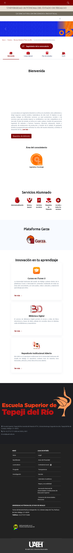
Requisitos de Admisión (21, 136)
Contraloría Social (45, 465)
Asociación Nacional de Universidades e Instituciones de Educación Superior (47, 491)
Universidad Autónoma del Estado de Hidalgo (36, 8)
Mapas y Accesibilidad (45, 484)
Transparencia (42, 469)
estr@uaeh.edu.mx (7, 434)
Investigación (17, 474)
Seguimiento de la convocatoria (38, 46)
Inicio (4, 40)
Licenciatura (16, 465)
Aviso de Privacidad (44, 460)
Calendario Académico (45, 479)
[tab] (11, 54)
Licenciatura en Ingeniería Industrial (36, 13)
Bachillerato (16, 460)
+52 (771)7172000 (24, 515)
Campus (10, 40)
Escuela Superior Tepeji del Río (23, 40)
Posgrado (16, 469)
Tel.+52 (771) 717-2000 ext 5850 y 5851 (14, 431)
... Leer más (25, 129)
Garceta (40, 474)
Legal (40, 455)
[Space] (36, 401)
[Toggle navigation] (5, 3)
